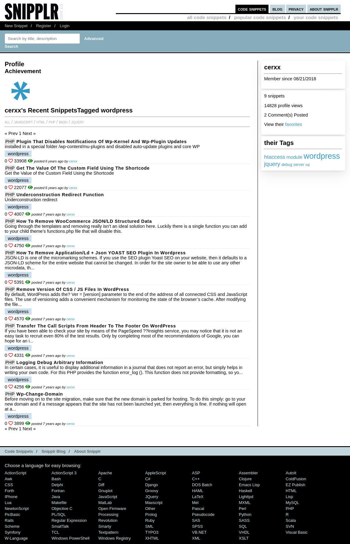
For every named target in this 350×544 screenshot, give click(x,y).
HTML (41, 121)
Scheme (12, 526)
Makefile (59, 502)
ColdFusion (296, 479)
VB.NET (199, 532)
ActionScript (15, 473)
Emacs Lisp (249, 484)
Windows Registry (114, 538)
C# (147, 479)
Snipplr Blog (54, 451)
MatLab (105, 502)
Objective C (62, 508)
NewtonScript (17, 508)
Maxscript (153, 502)
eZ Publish (295, 484)
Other (150, 508)
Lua (8, 502)
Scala (291, 520)
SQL (243, 526)
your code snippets (315, 17)
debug (286, 164)
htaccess (274, 157)
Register (43, 25)
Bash (63, 121)
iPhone (11, 496)
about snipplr (324, 9)
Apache (105, 473)
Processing (108, 514)
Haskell (245, 490)
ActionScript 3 (64, 473)
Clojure (245, 479)
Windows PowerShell (71, 538)
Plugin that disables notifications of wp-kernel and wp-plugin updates (102, 141)
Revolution (107, 520)
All (7, 121)
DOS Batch (202, 484)
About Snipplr (87, 451)
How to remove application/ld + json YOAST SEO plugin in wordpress (101, 252)
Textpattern (108, 532)
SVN (290, 526)
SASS (244, 520)
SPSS (197, 526)
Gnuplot (105, 490)
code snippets (252, 9)
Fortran (58, 490)
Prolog (151, 514)
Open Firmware (112, 508)
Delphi (57, 484)
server (298, 164)
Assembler (248, 473)
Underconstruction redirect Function (60, 194)
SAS (196, 520)
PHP (52, 121)
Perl (242, 508)
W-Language (16, 538)
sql (307, 165)
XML (196, 538)
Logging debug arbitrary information (60, 362)
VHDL (244, 532)
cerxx (73, 161)
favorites (293, 124)
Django (151, 484)
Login (65, 25)
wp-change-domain (40, 394)
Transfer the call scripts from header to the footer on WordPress (96, 325)
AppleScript (155, 473)
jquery (272, 164)
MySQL (292, 502)
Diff (101, 484)
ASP (196, 473)
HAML (197, 490)
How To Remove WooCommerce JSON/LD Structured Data (84, 221)
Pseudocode (203, 514)
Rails (9, 520)
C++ (196, 479)
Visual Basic (297, 532)
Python (245, 514)
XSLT (244, 538)
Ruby (150, 520)
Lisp (289, 496)
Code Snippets (19, 451)
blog (278, 9)
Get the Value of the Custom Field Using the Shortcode (83, 168)
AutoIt (291, 473)
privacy (295, 9)
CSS (9, 484)
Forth (9, 490)
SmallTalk (60, 526)
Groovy (151, 490)
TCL (55, 532)
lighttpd (246, 496)
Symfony (12, 532)
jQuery (77, 121)
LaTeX (198, 496)
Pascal (198, 508)
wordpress (322, 156)
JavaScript (23, 121)
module (295, 157)
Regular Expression (69, 520)
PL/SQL (59, 514)
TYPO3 (151, 532)
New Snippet (16, 25)
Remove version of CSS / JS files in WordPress (73, 289)
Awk (8, 479)
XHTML (152, 538)
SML (149, 526)
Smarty (104, 526)
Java (56, 496)
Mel (195, 502)
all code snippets (206, 17)
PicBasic (12, 514)
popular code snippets (260, 17)
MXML (244, 502)
